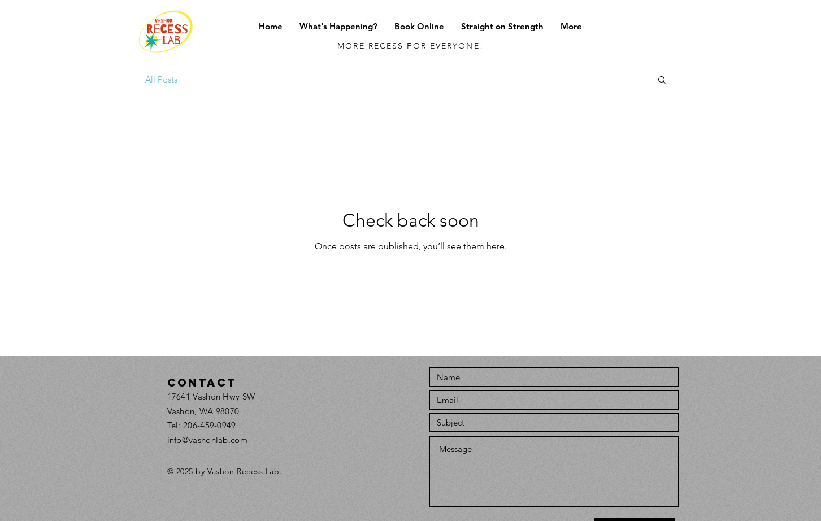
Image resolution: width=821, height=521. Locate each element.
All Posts (161, 79)
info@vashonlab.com (207, 440)
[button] (338, 26)
